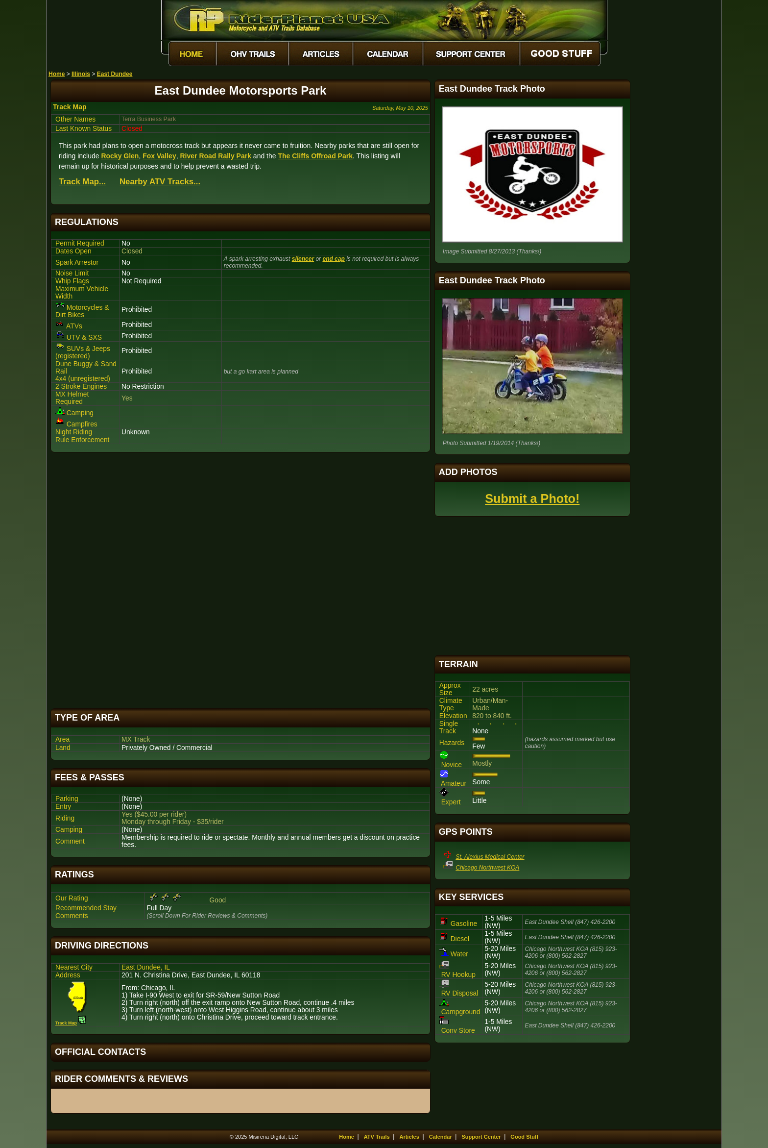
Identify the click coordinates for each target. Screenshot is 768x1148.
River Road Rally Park (215, 156)
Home (56, 74)
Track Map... (82, 181)
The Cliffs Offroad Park (315, 156)
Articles (409, 1137)
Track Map (69, 107)
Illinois (81, 74)
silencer (303, 258)
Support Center (481, 1137)
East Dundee (115, 74)
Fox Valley (159, 156)
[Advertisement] (240, 580)
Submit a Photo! (532, 498)
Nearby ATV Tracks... (160, 181)
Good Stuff (524, 1137)
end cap (333, 258)
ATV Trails (377, 1137)
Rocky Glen (120, 156)
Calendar (440, 1137)
